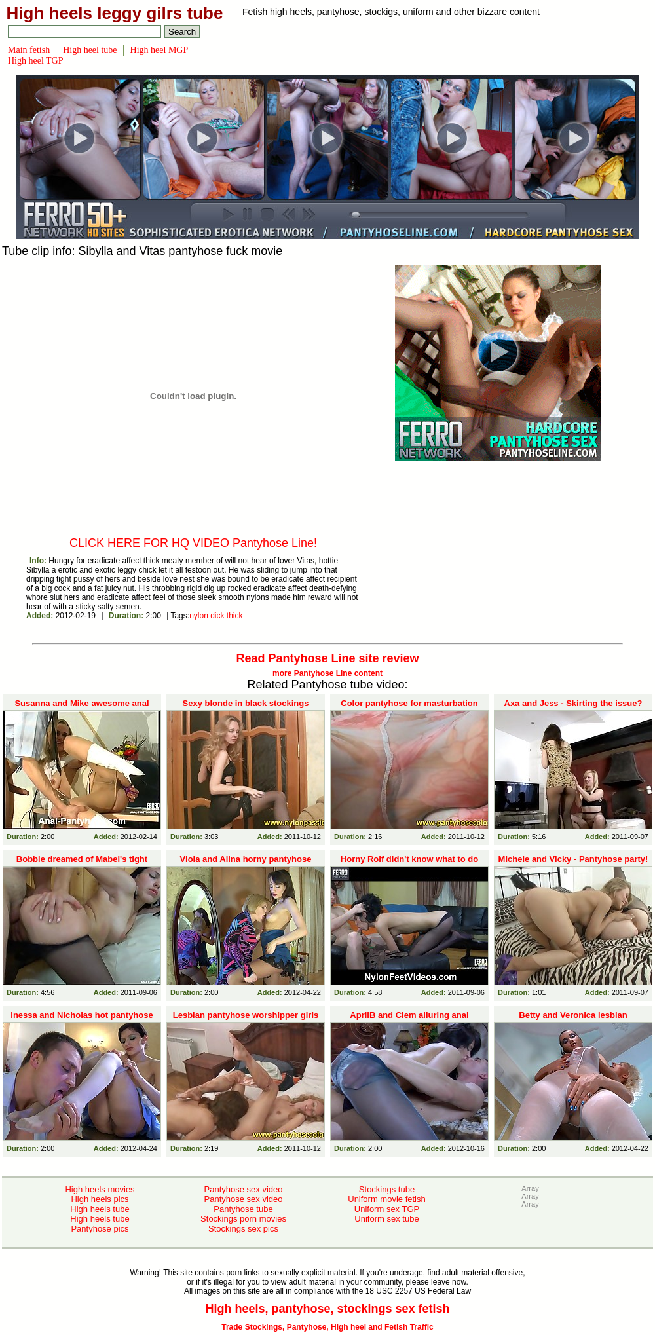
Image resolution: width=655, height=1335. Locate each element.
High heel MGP (159, 50)
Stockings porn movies (243, 1219)
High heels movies (99, 1189)
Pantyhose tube (243, 1209)
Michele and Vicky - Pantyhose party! (573, 859)
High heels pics (99, 1199)
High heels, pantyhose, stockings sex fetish (327, 1308)
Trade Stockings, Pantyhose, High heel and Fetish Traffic (327, 1327)
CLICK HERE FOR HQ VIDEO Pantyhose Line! (193, 543)
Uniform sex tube (386, 1219)
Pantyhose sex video (243, 1189)
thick (235, 615)
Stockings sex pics (243, 1228)
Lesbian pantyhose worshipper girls (246, 1015)
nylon (198, 615)
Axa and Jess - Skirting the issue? (573, 703)
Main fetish (29, 50)
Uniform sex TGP (386, 1209)
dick (217, 615)
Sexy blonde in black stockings (246, 703)
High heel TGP (36, 61)
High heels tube (99, 1209)
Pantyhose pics (99, 1228)
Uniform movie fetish (386, 1199)
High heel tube (90, 50)
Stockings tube (387, 1189)
